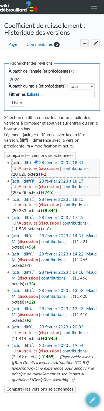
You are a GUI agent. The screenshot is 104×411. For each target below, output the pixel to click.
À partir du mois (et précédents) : (38, 86)
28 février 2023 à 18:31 (61, 162)
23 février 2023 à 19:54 (61, 345)
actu (16, 181)
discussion (49, 168)
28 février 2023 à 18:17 (61, 181)
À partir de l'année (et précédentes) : (41, 71)
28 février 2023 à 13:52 (61, 290)
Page (12, 44)
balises (33, 94)
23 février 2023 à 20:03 (61, 327)
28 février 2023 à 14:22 (61, 254)
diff (27, 162)
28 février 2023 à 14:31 (61, 235)
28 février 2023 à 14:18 (61, 272)
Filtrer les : (25, 94)
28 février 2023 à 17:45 (61, 217)
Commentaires (40, 44)
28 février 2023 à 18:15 (61, 199)
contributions (74, 168)
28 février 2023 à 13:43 (61, 308)
